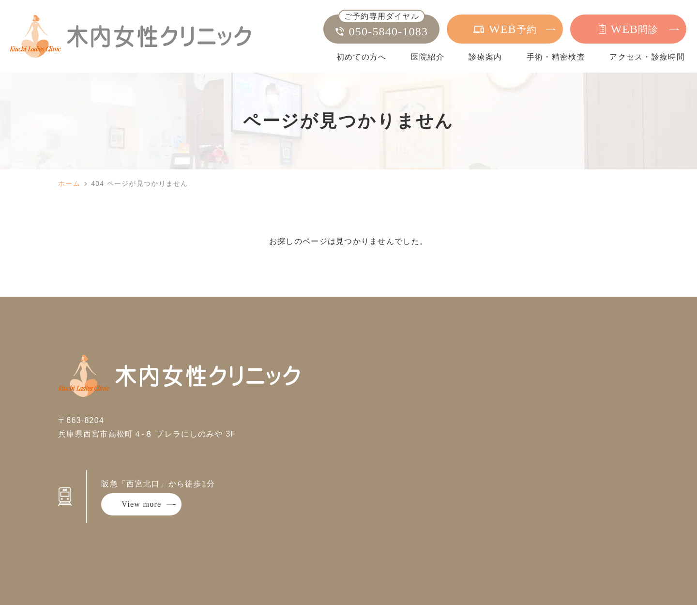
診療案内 (485, 57)
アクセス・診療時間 (647, 57)
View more (141, 504)
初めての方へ (361, 57)
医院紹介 (427, 57)
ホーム (69, 183)
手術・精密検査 (556, 57)
